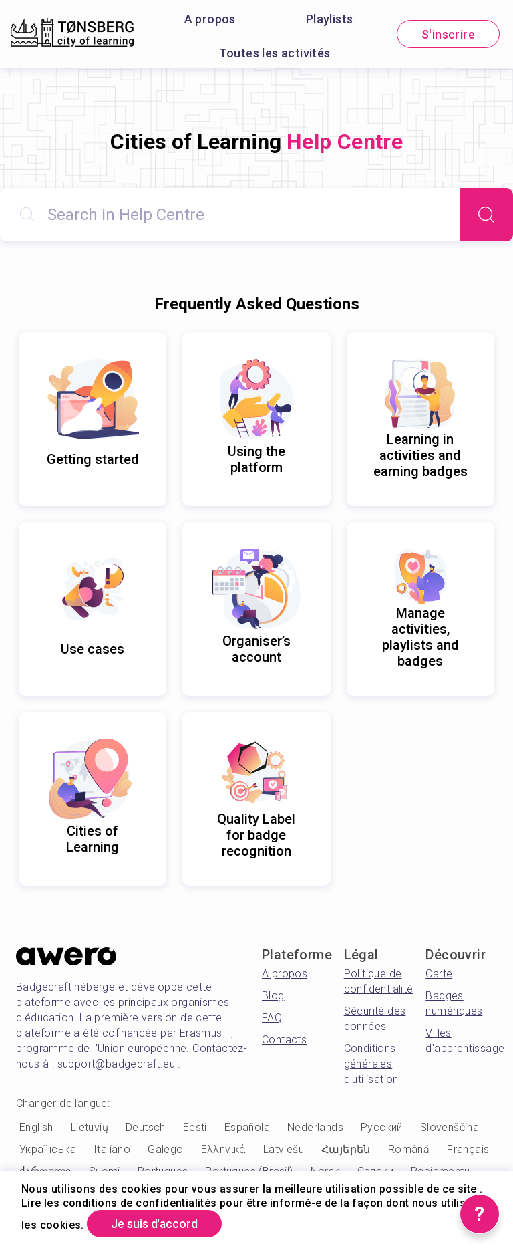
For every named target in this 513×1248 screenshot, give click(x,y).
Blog (273, 995)
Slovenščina (449, 1127)
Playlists (329, 19)
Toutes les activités (275, 53)
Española (247, 1127)
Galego (165, 1149)
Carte (438, 973)
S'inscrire (448, 34)
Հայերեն (346, 1149)
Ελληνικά (223, 1149)
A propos (210, 19)
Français (468, 1149)
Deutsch (146, 1127)
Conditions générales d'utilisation (371, 1064)
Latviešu (283, 1149)
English (36, 1127)
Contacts (284, 1039)
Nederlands (315, 1127)
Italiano (112, 1149)
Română (409, 1149)
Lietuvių (89, 1127)
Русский (382, 1127)
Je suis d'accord (156, 1224)
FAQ (272, 1017)
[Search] (486, 214)
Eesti (195, 1127)
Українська (47, 1149)
